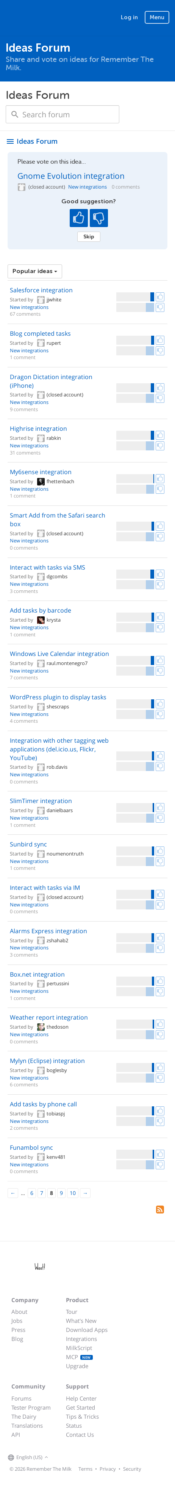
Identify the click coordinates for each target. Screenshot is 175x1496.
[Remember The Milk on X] (71, 1457)
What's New (81, 1320)
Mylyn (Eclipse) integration (47, 1061)
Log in (129, 17)
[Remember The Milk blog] (81, 1457)
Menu (157, 17)
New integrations (87, 187)
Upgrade (77, 1366)
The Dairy (23, 1416)
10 (73, 1192)
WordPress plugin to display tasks (58, 697)
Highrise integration (38, 428)
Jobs (16, 1320)
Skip (88, 236)
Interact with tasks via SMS (47, 567)
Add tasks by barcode (40, 610)
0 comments (126, 187)
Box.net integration (37, 974)
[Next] (85, 1193)
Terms (85, 1468)
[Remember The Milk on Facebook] (61, 1457)
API (15, 1434)
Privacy (108, 1468)
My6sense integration (41, 472)
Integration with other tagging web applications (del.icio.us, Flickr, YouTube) (59, 749)
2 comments (24, 1127)
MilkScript (79, 1348)
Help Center (81, 1398)
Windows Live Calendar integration (59, 654)
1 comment (23, 357)
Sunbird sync (28, 844)
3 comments (24, 591)
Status (74, 1425)
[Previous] (13, 1193)
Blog (17, 1338)
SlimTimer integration (41, 801)
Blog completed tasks (40, 333)
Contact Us (80, 1434)
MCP (79, 1357)
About (19, 1311)
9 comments (24, 409)
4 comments (24, 720)
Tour (71, 1311)
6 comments (24, 1084)
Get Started (80, 1407)
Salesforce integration (41, 290)
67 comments (25, 313)
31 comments (25, 452)
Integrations (81, 1338)
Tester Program (31, 1407)
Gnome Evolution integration (71, 175)
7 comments (24, 677)
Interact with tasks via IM (45, 887)
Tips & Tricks (82, 1416)
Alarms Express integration (48, 931)
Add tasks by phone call (43, 1104)
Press (18, 1329)
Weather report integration (49, 1017)
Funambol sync (31, 1147)
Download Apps (87, 1329)
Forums (21, 1398)
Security (132, 1468)
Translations (27, 1425)
